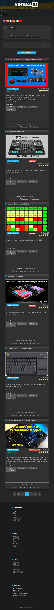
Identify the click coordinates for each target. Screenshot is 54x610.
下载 (14, 511)
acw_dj (47, 449)
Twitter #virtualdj (20, 596)
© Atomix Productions (27, 607)
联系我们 (16, 565)
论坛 (14, 546)
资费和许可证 (18, 518)
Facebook (17, 589)
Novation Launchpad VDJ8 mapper (20, 204)
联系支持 (16, 537)
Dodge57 (46, 233)
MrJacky (46, 377)
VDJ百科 (16, 544)
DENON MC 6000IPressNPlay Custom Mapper (24, 60)
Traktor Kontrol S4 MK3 (16, 132)
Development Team (42, 163)
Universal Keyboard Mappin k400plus (21, 348)
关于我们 (16, 563)
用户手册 (16, 539)
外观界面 (16, 520)
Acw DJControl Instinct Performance (21, 420)
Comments (24, 126)
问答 (14, 541)
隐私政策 (16, 570)
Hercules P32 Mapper (15, 276)
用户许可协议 (18, 572)
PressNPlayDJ (44, 88)
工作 (14, 567)
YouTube (17, 591)
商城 (14, 513)
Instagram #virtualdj (21, 593)
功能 (14, 515)
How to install (35, 126)
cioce (47, 305)
